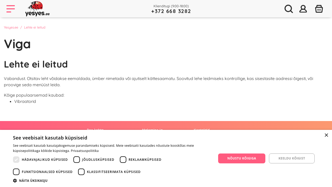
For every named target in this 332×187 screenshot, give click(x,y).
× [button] (326, 135)
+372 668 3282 (171, 11)
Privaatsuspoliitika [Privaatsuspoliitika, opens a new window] (85, 151)
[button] (111, 180)
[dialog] (166, 158)
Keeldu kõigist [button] (292, 158)
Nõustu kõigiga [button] (241, 158)
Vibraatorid (25, 101)
